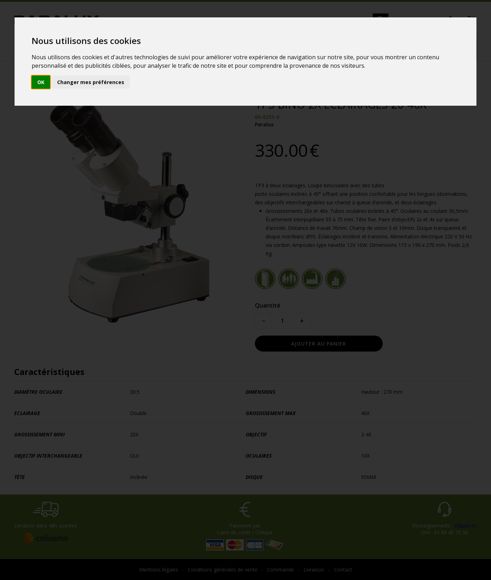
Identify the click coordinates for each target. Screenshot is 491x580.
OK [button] (40, 82)
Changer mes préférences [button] (90, 82)
